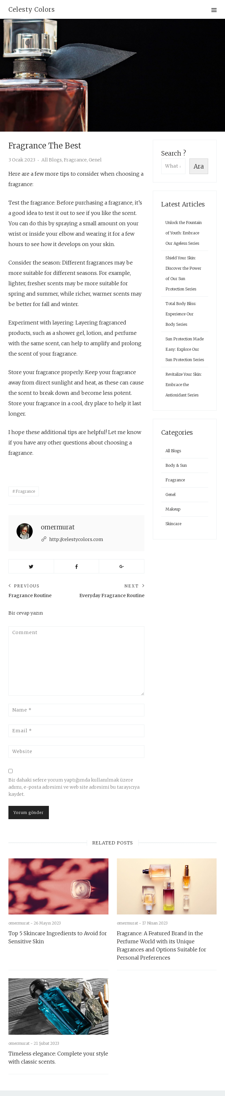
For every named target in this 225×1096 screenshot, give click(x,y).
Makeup (172, 509)
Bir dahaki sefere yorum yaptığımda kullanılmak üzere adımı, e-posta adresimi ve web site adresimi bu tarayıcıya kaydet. (74, 776)
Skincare (173, 523)
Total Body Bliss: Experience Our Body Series (180, 314)
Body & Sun (176, 465)
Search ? (173, 153)
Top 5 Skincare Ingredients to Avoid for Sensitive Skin (57, 926)
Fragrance (75, 160)
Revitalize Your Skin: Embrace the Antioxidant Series (183, 384)
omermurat (58, 516)
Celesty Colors (31, 9)
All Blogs (51, 160)
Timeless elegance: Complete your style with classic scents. (58, 1046)
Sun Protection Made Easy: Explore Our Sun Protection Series (184, 349)
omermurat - (21, 912)
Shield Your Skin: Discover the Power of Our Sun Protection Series (183, 273)
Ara (199, 166)
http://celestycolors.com (76, 528)
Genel (95, 160)
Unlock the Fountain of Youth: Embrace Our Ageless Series (183, 233)
